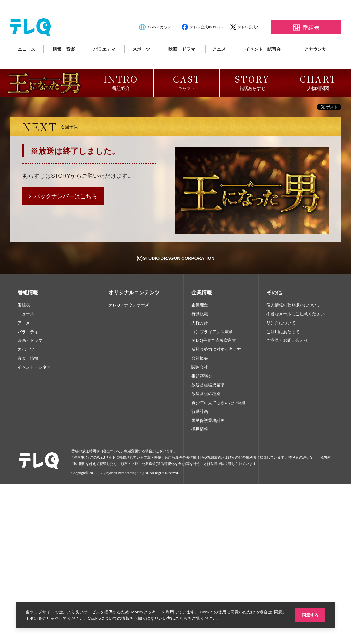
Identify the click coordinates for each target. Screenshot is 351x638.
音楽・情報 (28, 516)
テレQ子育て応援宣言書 (213, 499)
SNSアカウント (161, 42)
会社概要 (199, 516)
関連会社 (199, 525)
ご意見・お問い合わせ (287, 499)
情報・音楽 (64, 64)
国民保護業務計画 (208, 579)
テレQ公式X (248, 42)
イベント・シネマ (34, 525)
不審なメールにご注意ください (295, 472)
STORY (61, 334)
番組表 (24, 463)
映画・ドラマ (181, 64)
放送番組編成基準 (208, 543)
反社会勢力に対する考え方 (216, 508)
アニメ (219, 64)
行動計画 (199, 570)
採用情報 (199, 587)
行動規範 (199, 472)
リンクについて (280, 481)
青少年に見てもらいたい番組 (218, 561)
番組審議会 (201, 534)
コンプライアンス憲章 (212, 490)
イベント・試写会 (263, 64)
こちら (188, 618)
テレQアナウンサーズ (128, 463)
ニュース (26, 64)
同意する (309, 615)
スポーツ (141, 64)
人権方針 (199, 481)
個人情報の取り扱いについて (293, 463)
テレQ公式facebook (207, 42)
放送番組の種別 (205, 552)
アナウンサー (317, 64)
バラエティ (104, 64)
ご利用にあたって (283, 490)
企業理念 (199, 463)
